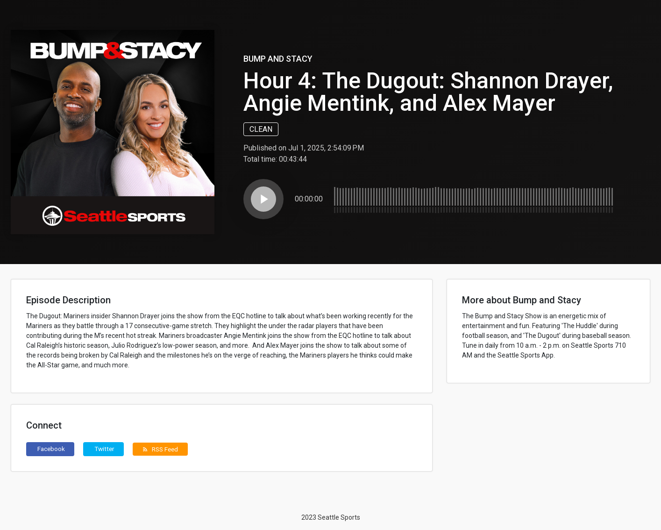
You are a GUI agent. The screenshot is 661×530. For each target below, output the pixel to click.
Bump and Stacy (278, 59)
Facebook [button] (51, 448)
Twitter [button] (104, 448)
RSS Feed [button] (160, 449)
